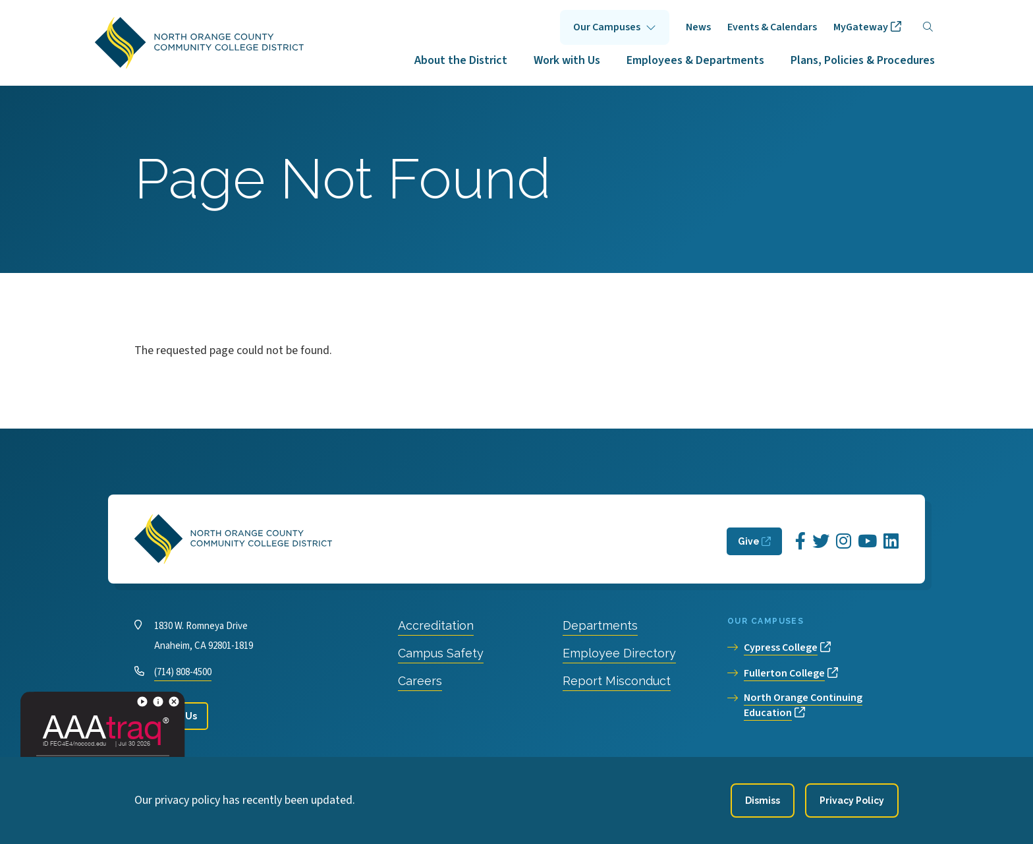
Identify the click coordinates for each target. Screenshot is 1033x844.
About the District (460, 60)
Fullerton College (784, 673)
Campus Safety (441, 653)
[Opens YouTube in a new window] (867, 541)
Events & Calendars (772, 27)
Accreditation (436, 625)
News (698, 27)
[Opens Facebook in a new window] (800, 541)
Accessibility (453, 770)
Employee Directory (619, 653)
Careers (420, 681)
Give (749, 541)
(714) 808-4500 (182, 672)
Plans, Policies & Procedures (863, 60)
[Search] (928, 27)
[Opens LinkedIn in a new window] (891, 541)
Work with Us (567, 60)
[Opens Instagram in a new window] (843, 541)
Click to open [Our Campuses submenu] (614, 27)
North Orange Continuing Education (803, 705)
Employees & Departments (695, 60)
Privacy (391, 770)
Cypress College (781, 647)
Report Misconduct (617, 681)
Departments (600, 625)
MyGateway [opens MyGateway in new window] (860, 27)
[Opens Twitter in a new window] (820, 541)
